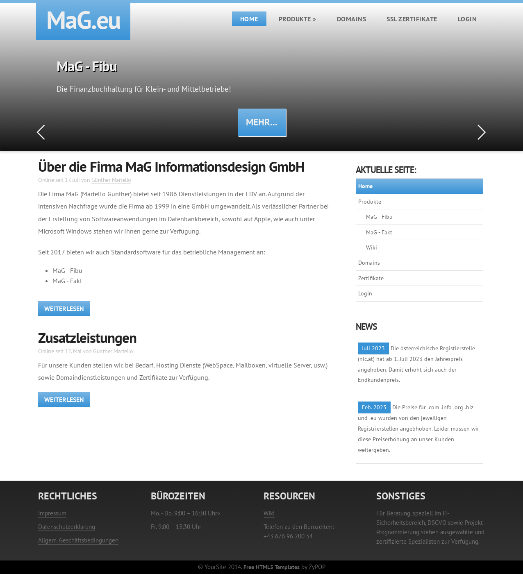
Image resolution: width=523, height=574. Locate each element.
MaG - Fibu (379, 216)
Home (249, 19)
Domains (351, 19)
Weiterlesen (64, 308)
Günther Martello (111, 180)
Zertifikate (371, 278)
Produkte (297, 19)
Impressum (52, 513)
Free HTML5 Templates (271, 567)
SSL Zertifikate (412, 19)
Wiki (371, 247)
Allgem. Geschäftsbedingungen (78, 540)
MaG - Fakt (379, 232)
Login (467, 19)
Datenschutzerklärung (66, 527)
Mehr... (261, 122)
